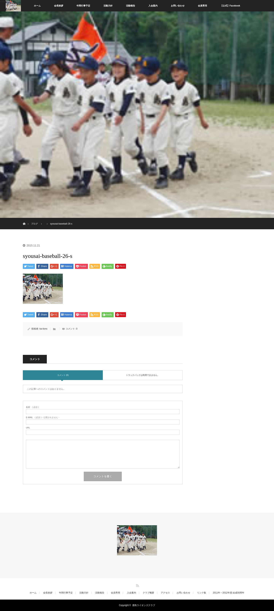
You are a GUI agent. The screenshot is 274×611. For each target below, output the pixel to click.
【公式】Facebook (230, 5)
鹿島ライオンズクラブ (143, 605)
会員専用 (202, 5)
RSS (137, 585)
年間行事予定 (83, 5)
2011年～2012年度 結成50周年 (228, 593)
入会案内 (153, 5)
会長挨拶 (58, 5)
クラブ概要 (148, 593)
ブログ (34, 223)
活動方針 (108, 5)
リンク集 (201, 593)
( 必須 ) (32, 407)
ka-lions (43, 328)
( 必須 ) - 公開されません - (42, 417)
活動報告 (130, 5)
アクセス (165, 593)
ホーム (37, 5)
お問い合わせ (178, 5)
